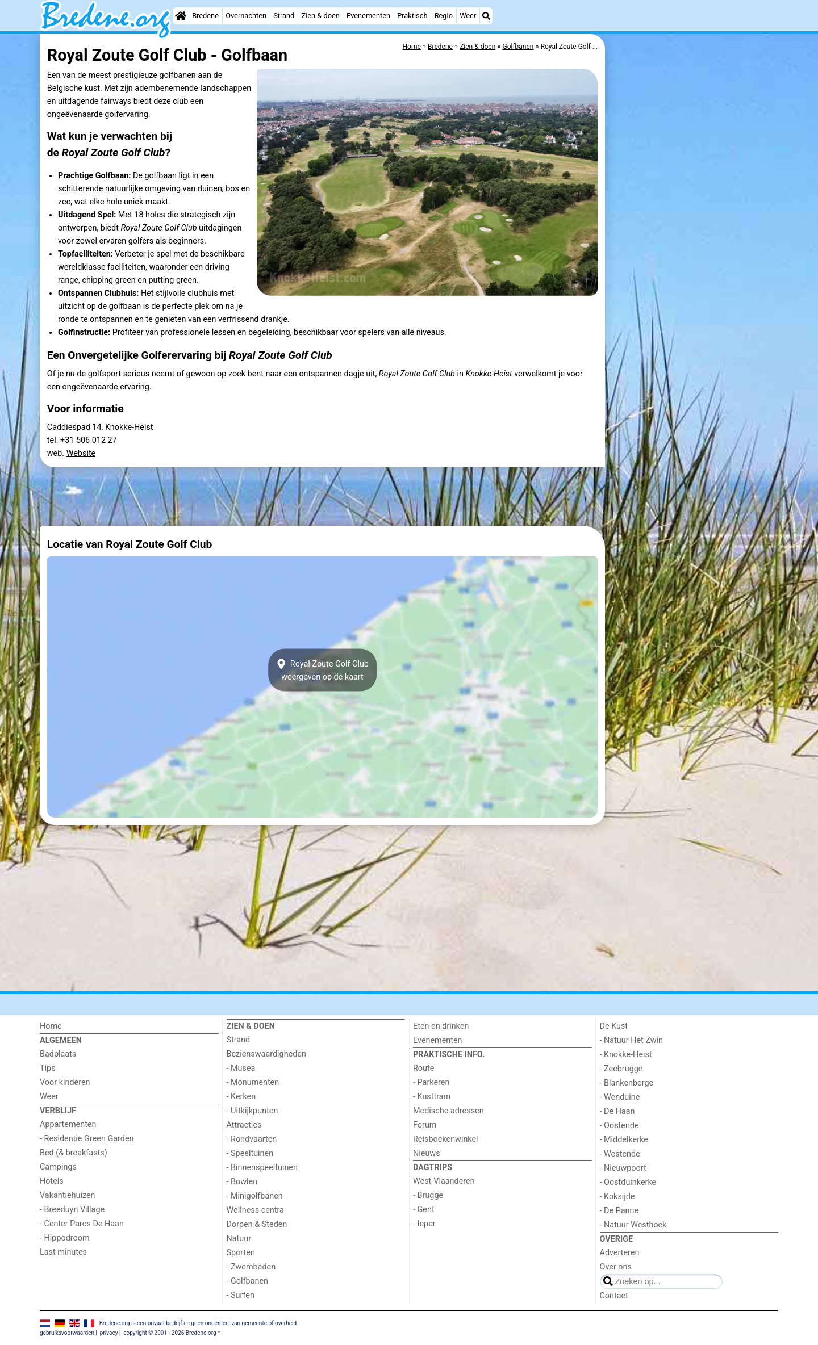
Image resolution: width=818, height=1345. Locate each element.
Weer (468, 15)
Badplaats (58, 1054)
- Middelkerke (624, 1140)
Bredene (205, 15)
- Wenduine (620, 1097)
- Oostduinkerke (628, 1182)
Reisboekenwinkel (445, 1139)
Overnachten (246, 15)
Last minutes (63, 1252)
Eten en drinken (441, 1026)
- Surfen (240, 1295)
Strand (283, 15)
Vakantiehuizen (67, 1195)
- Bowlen (242, 1182)
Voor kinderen (65, 1082)
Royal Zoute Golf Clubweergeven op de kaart (322, 670)
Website (81, 453)
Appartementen (68, 1124)
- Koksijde (617, 1196)
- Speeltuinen (250, 1153)
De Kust (614, 1026)
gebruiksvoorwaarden (67, 1333)
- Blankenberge (627, 1083)
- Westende (620, 1154)
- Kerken (241, 1096)
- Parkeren (431, 1082)
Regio (444, 15)
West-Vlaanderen (444, 1181)
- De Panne (619, 1211)
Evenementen (368, 15)
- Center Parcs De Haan (82, 1224)
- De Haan (617, 1111)
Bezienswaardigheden (266, 1054)
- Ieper (424, 1224)
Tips (48, 1068)
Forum (424, 1125)
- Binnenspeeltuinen (262, 1167)
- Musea (241, 1068)
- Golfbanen (248, 1281)
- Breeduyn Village (72, 1209)
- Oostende (619, 1125)
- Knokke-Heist (626, 1054)
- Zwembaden (251, 1267)
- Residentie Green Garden (86, 1138)
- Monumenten (253, 1082)
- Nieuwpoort (623, 1168)
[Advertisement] (693, 295)
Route (423, 1068)
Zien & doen (321, 15)
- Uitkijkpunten (252, 1111)
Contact (614, 1296)
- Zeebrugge (621, 1069)
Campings (58, 1167)
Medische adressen (448, 1111)
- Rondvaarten (252, 1139)
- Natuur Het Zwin (631, 1040)
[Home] (181, 15)
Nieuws (426, 1153)
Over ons (616, 1267)
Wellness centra (255, 1210)
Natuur (239, 1238)
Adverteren (620, 1253)
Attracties (244, 1125)
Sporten (241, 1253)
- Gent (424, 1209)
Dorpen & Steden (257, 1224)
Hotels (52, 1181)
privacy (109, 1333)
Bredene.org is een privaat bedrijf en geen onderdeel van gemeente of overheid (198, 1323)
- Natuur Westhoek (633, 1225)
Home (51, 1026)
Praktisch (412, 15)
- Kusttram (431, 1096)
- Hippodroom (65, 1238)
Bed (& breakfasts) (73, 1153)
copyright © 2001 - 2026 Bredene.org (169, 1333)
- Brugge (428, 1195)
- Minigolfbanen (255, 1196)
